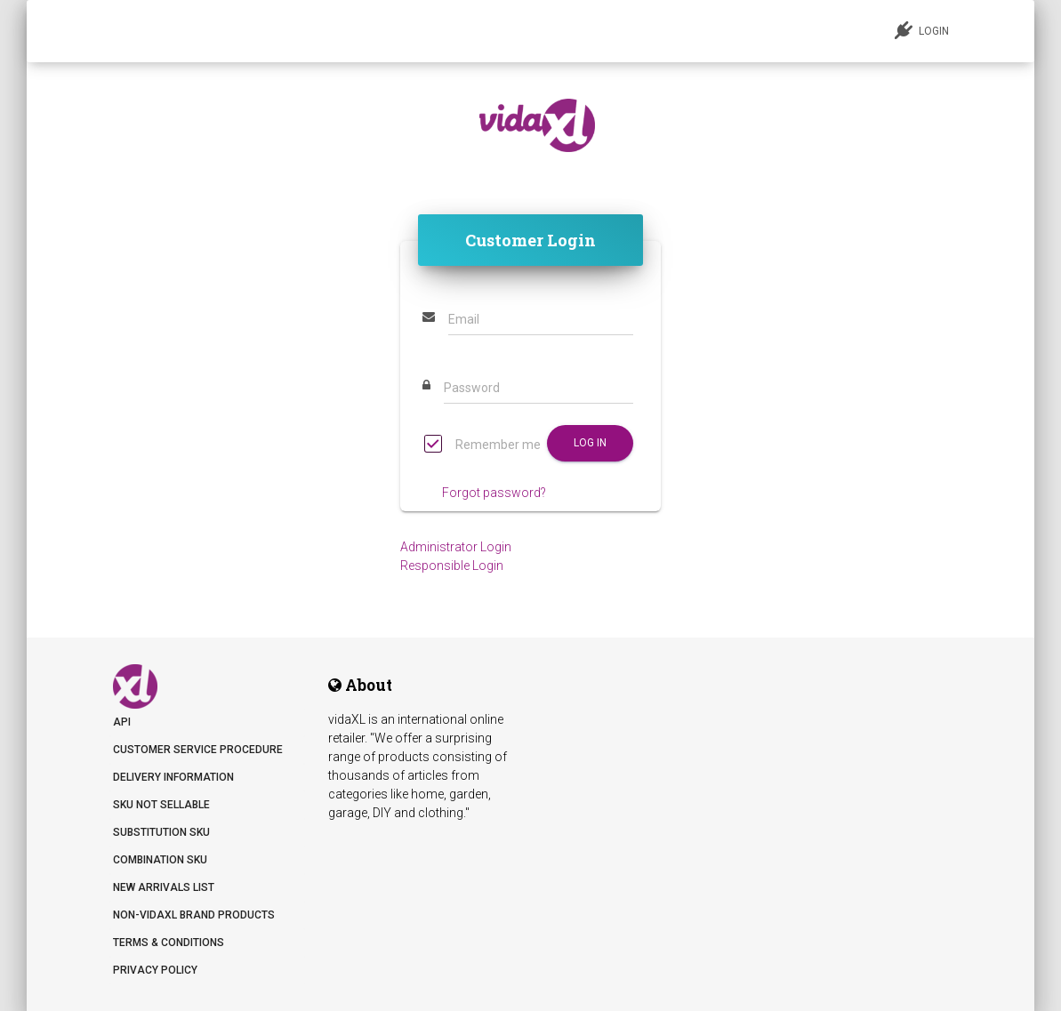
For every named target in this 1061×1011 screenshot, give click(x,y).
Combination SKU (160, 860)
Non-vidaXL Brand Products (194, 915)
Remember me (482, 446)
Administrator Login (455, 547)
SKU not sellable (161, 804)
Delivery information (173, 777)
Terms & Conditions (168, 942)
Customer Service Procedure (198, 749)
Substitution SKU (161, 832)
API (122, 722)
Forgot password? (494, 492)
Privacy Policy (155, 970)
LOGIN (922, 30)
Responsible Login (451, 565)
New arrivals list (163, 887)
